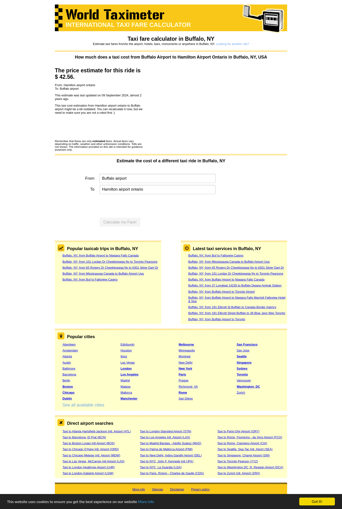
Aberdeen (69, 344)
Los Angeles (130, 374)
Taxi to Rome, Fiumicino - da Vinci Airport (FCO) (249, 437)
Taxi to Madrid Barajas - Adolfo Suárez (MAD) (170, 443)
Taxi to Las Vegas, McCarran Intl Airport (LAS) (93, 461)
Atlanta (67, 356)
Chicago (68, 392)
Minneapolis (187, 350)
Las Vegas (128, 362)
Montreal (184, 356)
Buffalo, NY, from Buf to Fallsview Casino (90, 279)
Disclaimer (177, 489)
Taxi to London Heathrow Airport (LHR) (88, 467)
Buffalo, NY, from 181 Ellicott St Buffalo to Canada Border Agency (232, 307)
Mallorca (126, 392)
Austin (66, 362)
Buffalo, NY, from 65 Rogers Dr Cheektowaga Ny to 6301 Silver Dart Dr (110, 267)
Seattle (242, 356)
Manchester (129, 398)
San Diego (186, 398)
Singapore (244, 362)
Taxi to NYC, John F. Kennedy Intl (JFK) (166, 461)
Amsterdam (70, 350)
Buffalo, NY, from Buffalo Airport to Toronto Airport (221, 291)
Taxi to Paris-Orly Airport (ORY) (238, 431)
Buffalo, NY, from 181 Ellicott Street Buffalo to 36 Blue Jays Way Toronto (236, 313)
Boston (67, 386)
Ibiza (124, 356)
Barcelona (69, 374)
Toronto (242, 374)
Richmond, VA (188, 386)
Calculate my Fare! (120, 222)
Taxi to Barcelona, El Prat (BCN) (84, 437)
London (126, 368)
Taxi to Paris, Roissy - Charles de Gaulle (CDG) (172, 473)
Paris (182, 374)
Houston (126, 350)
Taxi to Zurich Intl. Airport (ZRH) (238, 473)
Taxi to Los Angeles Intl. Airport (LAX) (165, 437)
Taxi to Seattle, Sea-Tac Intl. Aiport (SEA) (245, 449)
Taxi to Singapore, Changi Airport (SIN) (243, 455)
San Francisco (247, 344)
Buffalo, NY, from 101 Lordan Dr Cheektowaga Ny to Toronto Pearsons (109, 261)
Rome (183, 392)
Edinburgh (127, 344)
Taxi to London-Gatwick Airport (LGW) (88, 473)
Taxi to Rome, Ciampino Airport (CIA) (242, 443)
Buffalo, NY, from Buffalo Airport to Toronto (216, 319)
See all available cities (83, 405)
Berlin (66, 380)
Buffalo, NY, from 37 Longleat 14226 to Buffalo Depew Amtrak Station (235, 285)
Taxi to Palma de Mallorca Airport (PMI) (166, 449)
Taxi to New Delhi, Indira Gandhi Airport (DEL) (171, 455)
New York (185, 368)
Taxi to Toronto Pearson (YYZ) (237, 461)
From (90, 178)
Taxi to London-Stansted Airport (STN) (165, 431)
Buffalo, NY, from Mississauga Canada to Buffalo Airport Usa (103, 273)
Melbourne (186, 344)
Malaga (126, 386)
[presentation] (91, 127)
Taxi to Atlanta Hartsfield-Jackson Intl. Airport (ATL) (96, 431)
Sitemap (157, 489)
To (92, 189)
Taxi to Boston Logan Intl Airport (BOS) (88, 443)
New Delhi (185, 362)
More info (146, 501)
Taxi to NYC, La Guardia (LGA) (161, 467)
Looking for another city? (232, 44)
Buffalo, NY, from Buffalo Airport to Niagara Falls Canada (100, 255)
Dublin (67, 398)
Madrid (125, 380)
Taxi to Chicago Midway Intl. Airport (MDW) (91, 455)
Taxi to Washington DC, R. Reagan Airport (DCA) (250, 467)
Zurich (241, 392)
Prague (183, 380)
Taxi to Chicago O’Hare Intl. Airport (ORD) (90, 449)
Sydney (242, 368)
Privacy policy (200, 489)
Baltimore (68, 368)
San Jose (243, 350)
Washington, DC (248, 386)
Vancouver (244, 380)
